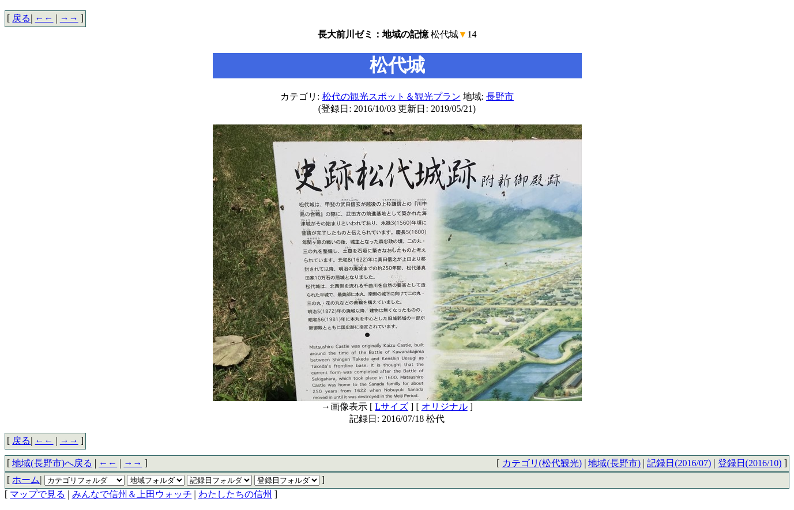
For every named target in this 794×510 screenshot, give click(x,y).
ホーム (26, 480)
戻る (21, 18)
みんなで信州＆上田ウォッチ (132, 494)
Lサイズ (391, 406)
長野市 (500, 96)
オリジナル (445, 406)
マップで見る (37, 494)
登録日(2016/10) (750, 463)
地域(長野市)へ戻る (52, 463)
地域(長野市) (614, 463)
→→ (69, 18)
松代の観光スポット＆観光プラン (391, 96)
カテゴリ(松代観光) (542, 463)
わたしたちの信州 (235, 494)
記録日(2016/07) (679, 463)
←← (44, 18)
